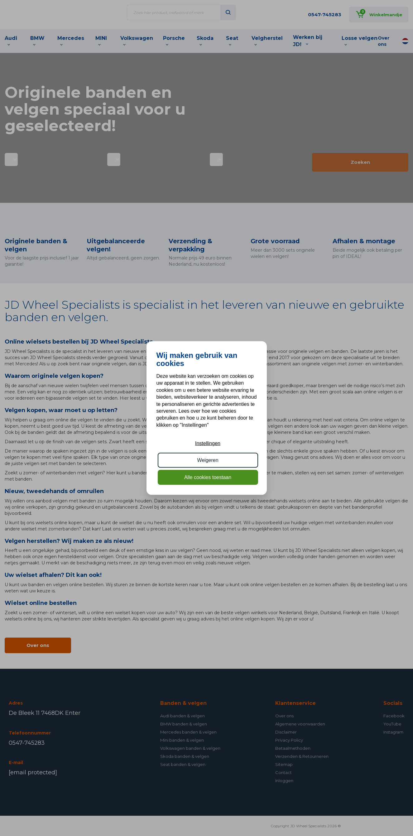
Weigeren (207, 460)
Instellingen (207, 443)
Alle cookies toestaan (207, 477)
